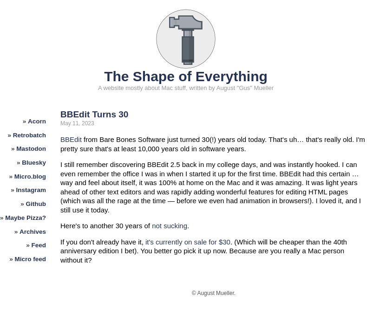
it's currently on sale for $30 (187, 242)
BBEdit (71, 139)
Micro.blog (30, 176)
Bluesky (34, 162)
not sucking (169, 226)
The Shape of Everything (186, 76)
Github (36, 203)
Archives (33, 231)
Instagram (31, 189)
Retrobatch (29, 135)
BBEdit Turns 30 (94, 114)
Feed (39, 245)
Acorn (37, 121)
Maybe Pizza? (25, 217)
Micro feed (30, 259)
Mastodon (31, 148)
